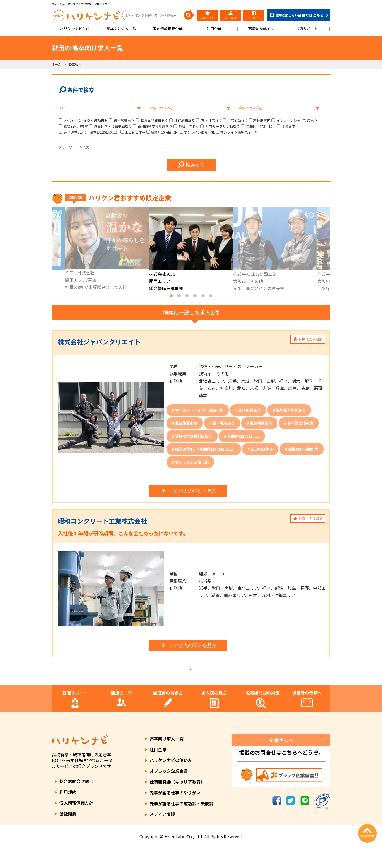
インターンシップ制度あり (297, 120)
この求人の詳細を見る (188, 491)
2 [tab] (179, 296)
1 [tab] (171, 296)
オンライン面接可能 (199, 132)
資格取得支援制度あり (154, 126)
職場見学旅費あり (154, 120)
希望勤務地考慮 (75, 126)
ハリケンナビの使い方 (171, 760)
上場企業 (288, 126)
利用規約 (67, 792)
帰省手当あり (188, 126)
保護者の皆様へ (261, 28)
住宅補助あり (237, 120)
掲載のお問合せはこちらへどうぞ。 (281, 752)
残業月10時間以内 (165, 132)
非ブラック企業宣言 (169, 771)
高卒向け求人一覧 (121, 28)
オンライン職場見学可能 (239, 132)
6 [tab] (211, 296)
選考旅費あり (123, 120)
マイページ (253, 15)
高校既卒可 (261, 120)
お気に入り (207, 15)
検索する (191, 165)
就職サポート (307, 28)
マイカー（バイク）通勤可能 (85, 120)
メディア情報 (162, 814)
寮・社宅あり (211, 120)
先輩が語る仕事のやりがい (175, 792)
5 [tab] (203, 296)
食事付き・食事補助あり (112, 126)
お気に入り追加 (308, 339)
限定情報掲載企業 (168, 28)
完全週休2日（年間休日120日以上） (91, 132)
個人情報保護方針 (76, 802)
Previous (47, 249)
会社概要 (67, 813)
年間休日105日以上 (260, 126)
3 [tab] (187, 296)
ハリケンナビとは (75, 28)
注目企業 (214, 28)
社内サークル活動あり (222, 126)
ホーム (56, 64)
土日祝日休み (135, 132)
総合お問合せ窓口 (76, 781)
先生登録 (230, 15)
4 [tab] (195, 296)
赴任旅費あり (184, 120)
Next (334, 249)
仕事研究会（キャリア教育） (177, 782)
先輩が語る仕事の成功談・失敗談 (181, 803)
